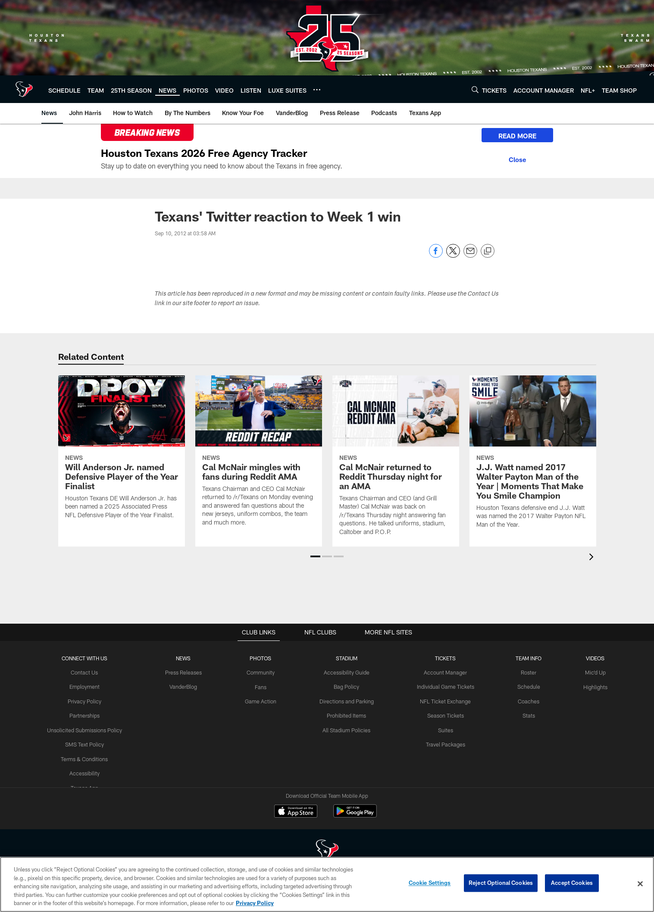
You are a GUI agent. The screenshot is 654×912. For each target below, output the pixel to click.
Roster (524, 672)
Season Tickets (442, 715)
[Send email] (470, 255)
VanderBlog (186, 686)
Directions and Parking (346, 700)
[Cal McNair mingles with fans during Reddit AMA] (258, 456)
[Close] (512, 159)
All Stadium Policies (345, 729)
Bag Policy (346, 686)
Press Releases (186, 672)
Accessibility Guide (346, 672)
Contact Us (89, 672)
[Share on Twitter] (453, 255)
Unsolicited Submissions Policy (89, 729)
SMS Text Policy (89, 743)
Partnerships (89, 715)
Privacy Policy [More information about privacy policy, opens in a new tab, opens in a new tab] (255, 903)
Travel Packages (442, 743)
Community (261, 672)
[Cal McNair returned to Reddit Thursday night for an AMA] (395, 461)
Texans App (89, 785)
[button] (315, 556)
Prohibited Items (346, 715)
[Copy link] (487, 251)
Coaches (524, 700)
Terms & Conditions (89, 757)
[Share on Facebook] (436, 255)
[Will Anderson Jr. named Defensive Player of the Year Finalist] (121, 452)
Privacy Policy (89, 700)
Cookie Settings (430, 883)
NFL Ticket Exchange (442, 700)
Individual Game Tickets (442, 686)
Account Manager (442, 672)
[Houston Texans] (327, 851)
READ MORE (512, 136)
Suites (442, 729)
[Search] (475, 89)
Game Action (262, 700)
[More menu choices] (316, 89)
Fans (261, 686)
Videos (590, 658)
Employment (89, 686)
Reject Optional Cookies (501, 883)
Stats (524, 715)
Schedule (524, 686)
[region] (327, 884)
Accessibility (89, 771)
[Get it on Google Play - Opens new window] (355, 815)
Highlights (590, 686)
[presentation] (592, 557)
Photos (261, 658)
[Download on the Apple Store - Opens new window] (296, 812)
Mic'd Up (590, 672)
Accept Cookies (572, 883)
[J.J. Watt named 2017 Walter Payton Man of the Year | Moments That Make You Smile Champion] (532, 457)
